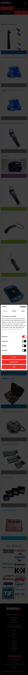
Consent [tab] (5, 311)
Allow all (14, 357)
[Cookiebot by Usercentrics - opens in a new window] (20, 307)
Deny (14, 366)
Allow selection (14, 362)
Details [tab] (14, 311)
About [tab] (23, 311)
